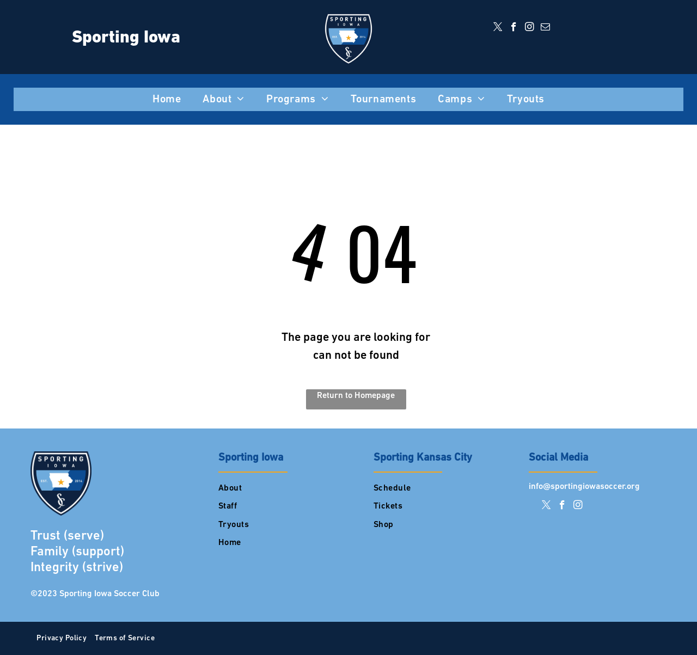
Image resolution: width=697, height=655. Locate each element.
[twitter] (498, 28)
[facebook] (514, 28)
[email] (545, 28)
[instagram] (529, 28)
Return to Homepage (356, 395)
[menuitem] (167, 99)
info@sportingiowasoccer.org (584, 486)
